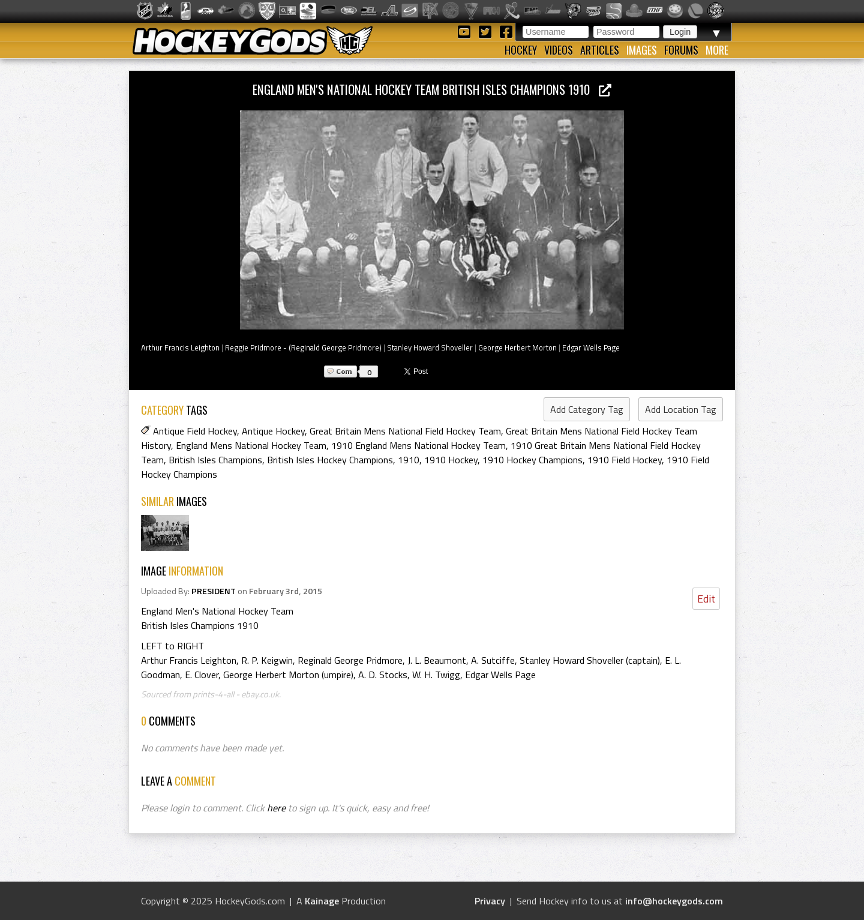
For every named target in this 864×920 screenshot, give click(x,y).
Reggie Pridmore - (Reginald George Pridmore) (303, 347)
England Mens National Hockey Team (251, 445)
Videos (558, 50)
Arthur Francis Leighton (180, 347)
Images (641, 50)
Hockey (521, 50)
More (717, 50)
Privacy (490, 901)
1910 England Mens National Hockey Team (418, 445)
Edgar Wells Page (591, 347)
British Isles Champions (215, 459)
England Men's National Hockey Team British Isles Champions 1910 (432, 89)
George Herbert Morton (517, 347)
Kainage (322, 901)
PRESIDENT (213, 591)
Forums (681, 50)
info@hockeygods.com (674, 901)
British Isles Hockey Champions (330, 459)
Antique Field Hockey (195, 431)
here (276, 808)
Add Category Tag (586, 409)
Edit (706, 599)
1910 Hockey (451, 459)
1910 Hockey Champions (532, 459)
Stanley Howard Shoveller (430, 347)
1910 (408, 459)
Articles (599, 50)
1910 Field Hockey (624, 459)
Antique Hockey (273, 431)
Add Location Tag (680, 409)
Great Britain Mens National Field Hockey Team (405, 431)
